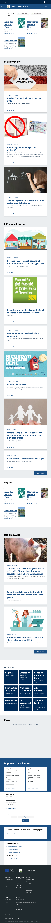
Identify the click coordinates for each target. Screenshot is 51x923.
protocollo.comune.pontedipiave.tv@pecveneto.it (26, 902)
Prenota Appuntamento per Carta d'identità (22, 149)
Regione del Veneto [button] (7, 2)
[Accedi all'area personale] (45, 2)
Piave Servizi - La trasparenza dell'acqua (25, 458)
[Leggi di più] (11, 110)
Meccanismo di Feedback (29, 887)
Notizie (9, 95)
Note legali (28, 892)
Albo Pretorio (18, 887)
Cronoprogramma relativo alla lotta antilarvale (23, 334)
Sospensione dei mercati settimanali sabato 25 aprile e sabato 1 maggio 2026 (25, 262)
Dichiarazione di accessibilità (29, 883)
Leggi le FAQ (29, 890)
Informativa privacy (30, 879)
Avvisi (8, 565)
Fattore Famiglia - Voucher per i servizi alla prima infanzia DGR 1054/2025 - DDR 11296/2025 (24, 435)
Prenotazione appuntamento (8, 883)
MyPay (6, 888)
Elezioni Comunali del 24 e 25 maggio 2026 (24, 99)
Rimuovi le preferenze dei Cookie (12, 918)
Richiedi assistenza (9, 879)
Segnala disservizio (9, 886)
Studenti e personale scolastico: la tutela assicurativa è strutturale (25, 201)
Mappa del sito (8, 915)
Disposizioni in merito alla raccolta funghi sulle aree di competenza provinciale (26, 311)
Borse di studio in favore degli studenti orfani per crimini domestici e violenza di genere (25, 594)
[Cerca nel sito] (46, 6)
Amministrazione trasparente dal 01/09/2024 (19, 883)
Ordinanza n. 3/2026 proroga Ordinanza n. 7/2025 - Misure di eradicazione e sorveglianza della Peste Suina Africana (25, 571)
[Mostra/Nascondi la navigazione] (1, 6)
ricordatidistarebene (16, 384)
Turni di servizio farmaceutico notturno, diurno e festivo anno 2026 (25, 639)
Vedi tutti (25, 820)
